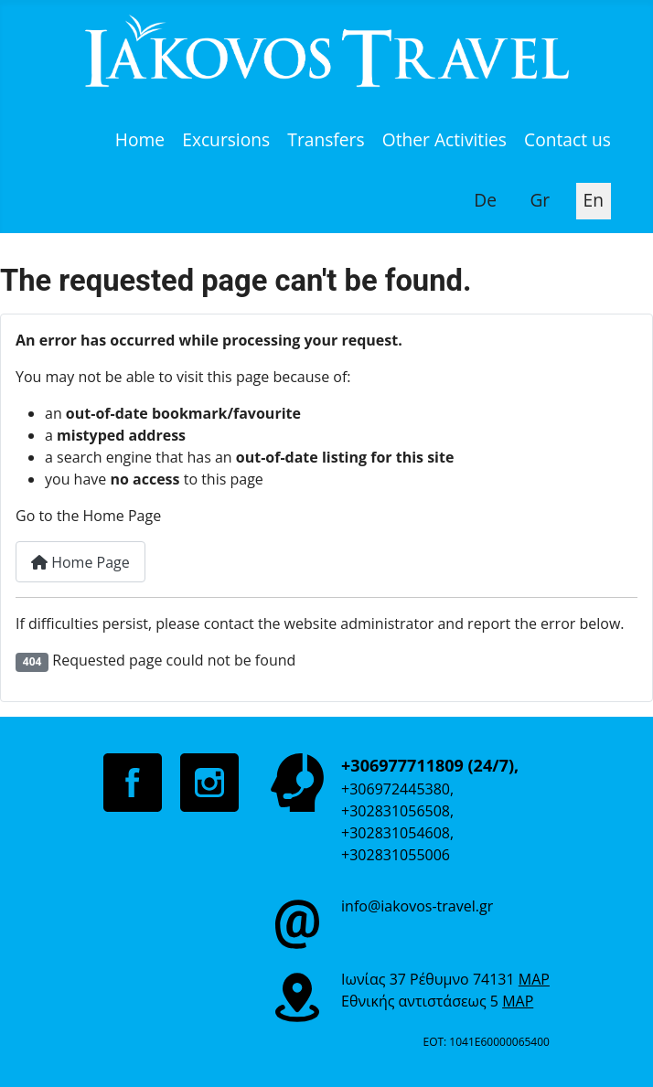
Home (140, 139)
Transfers (325, 139)
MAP (534, 979)
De (485, 199)
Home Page (80, 562)
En (593, 199)
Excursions (226, 139)
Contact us (567, 139)
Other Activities (444, 139)
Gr (540, 199)
